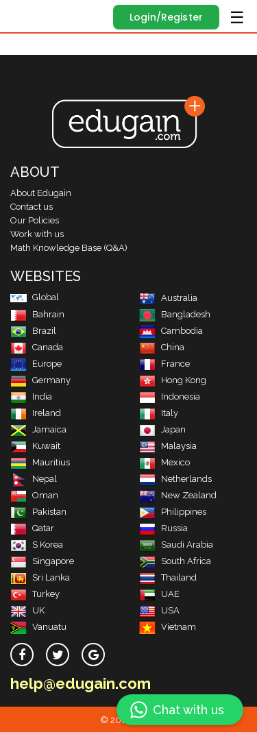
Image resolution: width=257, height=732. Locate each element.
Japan (162, 429)
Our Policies (34, 220)
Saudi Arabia (176, 544)
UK (27, 610)
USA (159, 610)
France (164, 363)
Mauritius (40, 462)
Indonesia (169, 396)
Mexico (164, 462)
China (161, 347)
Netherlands (175, 479)
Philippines (172, 512)
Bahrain (37, 314)
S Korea (36, 544)
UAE (159, 594)
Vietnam (167, 627)
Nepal (33, 479)
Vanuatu (38, 627)
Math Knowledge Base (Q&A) (68, 248)
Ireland (35, 413)
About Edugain (40, 193)
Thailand (168, 577)
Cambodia (171, 331)
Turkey (35, 594)
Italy (158, 413)
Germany (40, 380)
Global (34, 297)
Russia (163, 528)
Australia (168, 298)
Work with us (37, 234)
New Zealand (178, 495)
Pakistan (38, 512)
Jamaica (38, 429)
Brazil (33, 331)
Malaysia (168, 446)
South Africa (175, 561)
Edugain (23, 15)
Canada (36, 347)
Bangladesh (174, 314)
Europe (36, 363)
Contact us (31, 207)
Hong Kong (172, 380)
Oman (34, 495)
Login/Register (166, 17)
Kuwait (35, 446)
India (31, 396)
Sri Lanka (40, 577)
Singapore (42, 561)
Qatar (32, 528)
